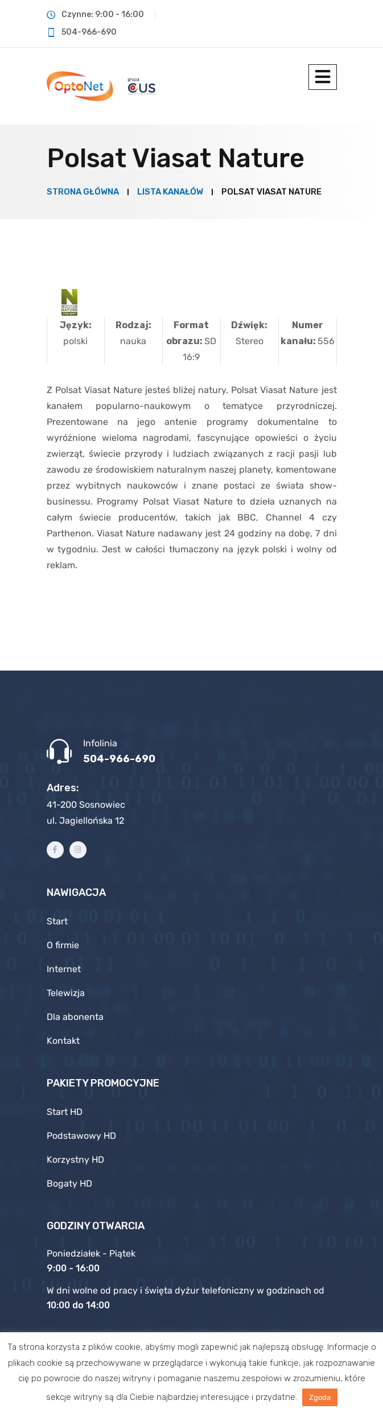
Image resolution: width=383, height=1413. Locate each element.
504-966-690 (119, 759)
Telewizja (66, 993)
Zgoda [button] (320, 1397)
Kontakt (63, 1040)
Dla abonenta (75, 1016)
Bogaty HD (69, 1183)
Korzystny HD (75, 1159)
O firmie (63, 945)
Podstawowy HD (81, 1135)
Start (57, 921)
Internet (64, 969)
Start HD (65, 1111)
